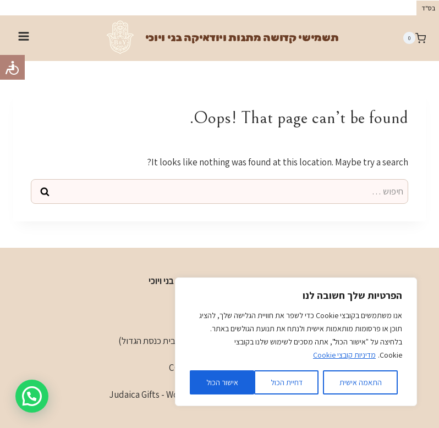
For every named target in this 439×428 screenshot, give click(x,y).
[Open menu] (24, 38)
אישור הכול (222, 382)
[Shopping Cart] (414, 38)
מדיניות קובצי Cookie (344, 355)
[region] (296, 341)
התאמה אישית (360, 382)
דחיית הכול (287, 382)
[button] (31, 396)
